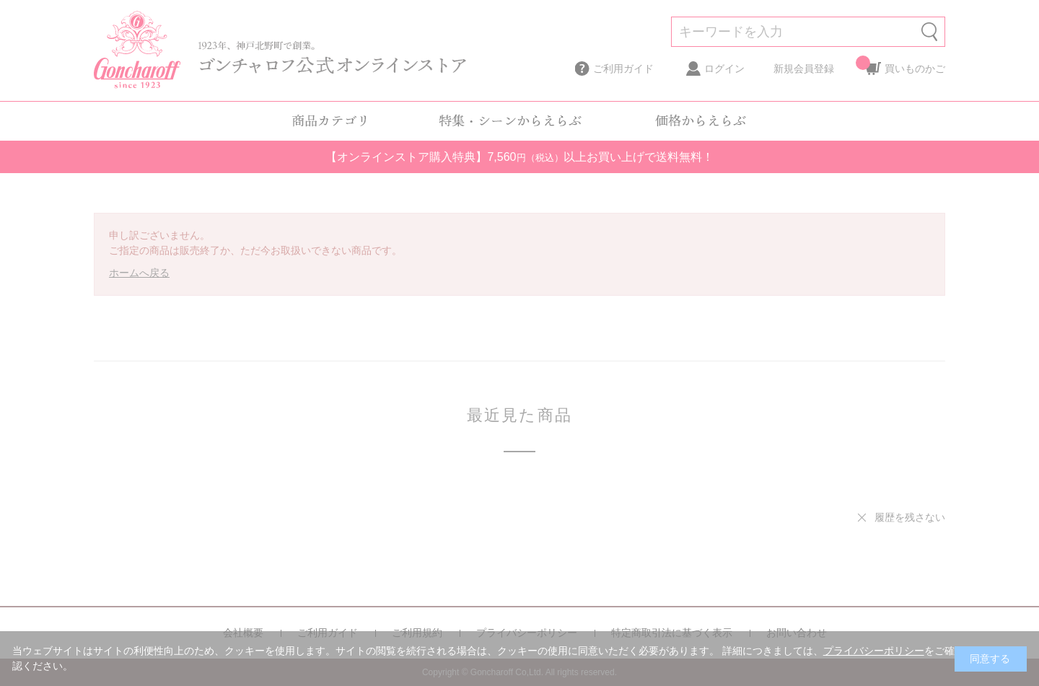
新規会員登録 (803, 68)
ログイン (724, 68)
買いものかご (915, 65)
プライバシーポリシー (873, 650)
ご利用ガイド (623, 68)
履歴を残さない (909, 517)
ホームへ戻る (139, 272)
